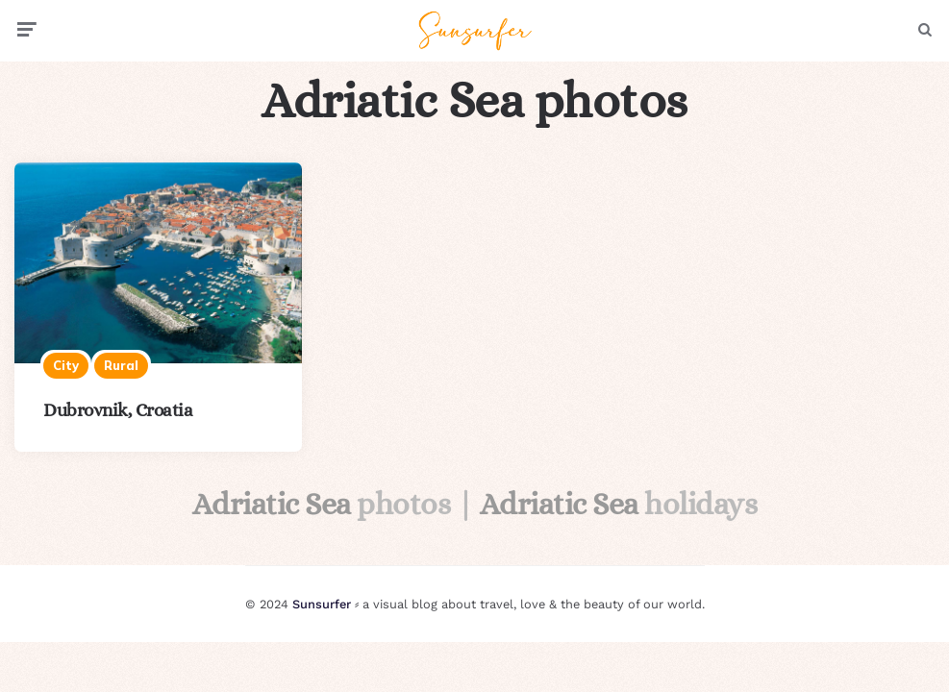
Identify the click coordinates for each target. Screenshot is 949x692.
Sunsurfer (321, 604)
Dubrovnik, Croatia (117, 410)
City (66, 365)
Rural (121, 365)
